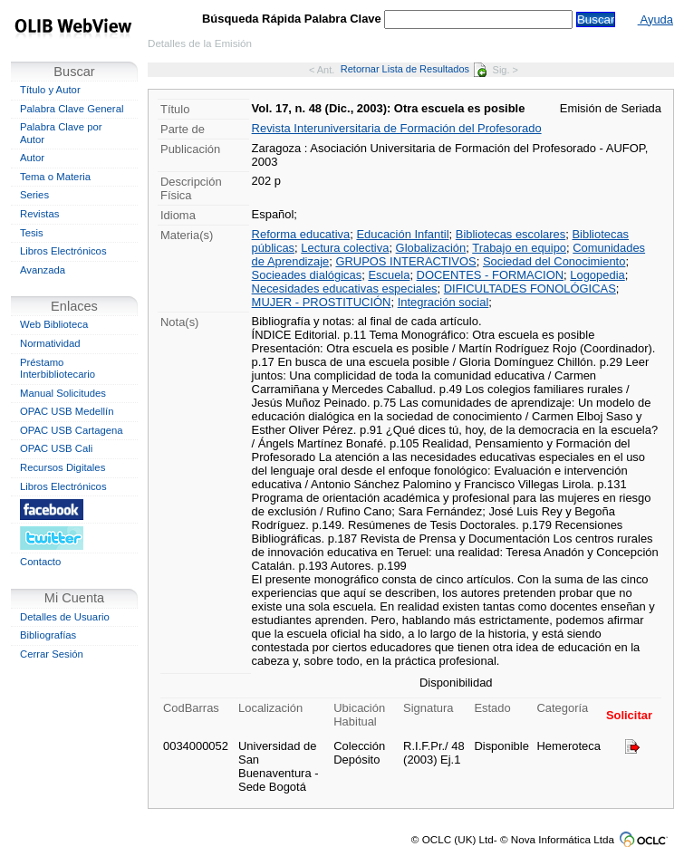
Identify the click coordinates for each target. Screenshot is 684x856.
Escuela (388, 275)
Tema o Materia (55, 176)
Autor (32, 157)
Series (34, 194)
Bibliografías (48, 635)
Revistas (39, 213)
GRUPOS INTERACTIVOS (405, 261)
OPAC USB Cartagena (71, 430)
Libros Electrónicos (63, 250)
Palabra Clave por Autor (61, 133)
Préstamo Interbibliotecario (57, 368)
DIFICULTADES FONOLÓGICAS (530, 288)
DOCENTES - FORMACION (490, 275)
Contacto (40, 561)
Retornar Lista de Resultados (414, 68)
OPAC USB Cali (56, 448)
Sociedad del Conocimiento (554, 261)
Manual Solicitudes (63, 393)
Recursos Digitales (62, 467)
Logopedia (597, 275)
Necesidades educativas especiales (345, 288)
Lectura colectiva (345, 248)
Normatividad (50, 343)
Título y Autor (50, 89)
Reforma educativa (301, 234)
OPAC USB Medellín (67, 411)
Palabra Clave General (71, 108)
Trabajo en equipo (519, 248)
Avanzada (42, 269)
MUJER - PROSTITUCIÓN (321, 302)
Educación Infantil (402, 234)
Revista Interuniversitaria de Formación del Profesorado (397, 128)
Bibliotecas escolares (511, 234)
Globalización (431, 248)
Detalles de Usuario (65, 616)
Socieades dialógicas (307, 275)
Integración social (443, 302)
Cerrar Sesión (51, 654)
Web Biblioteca (54, 324)
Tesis (31, 232)
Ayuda (655, 19)
